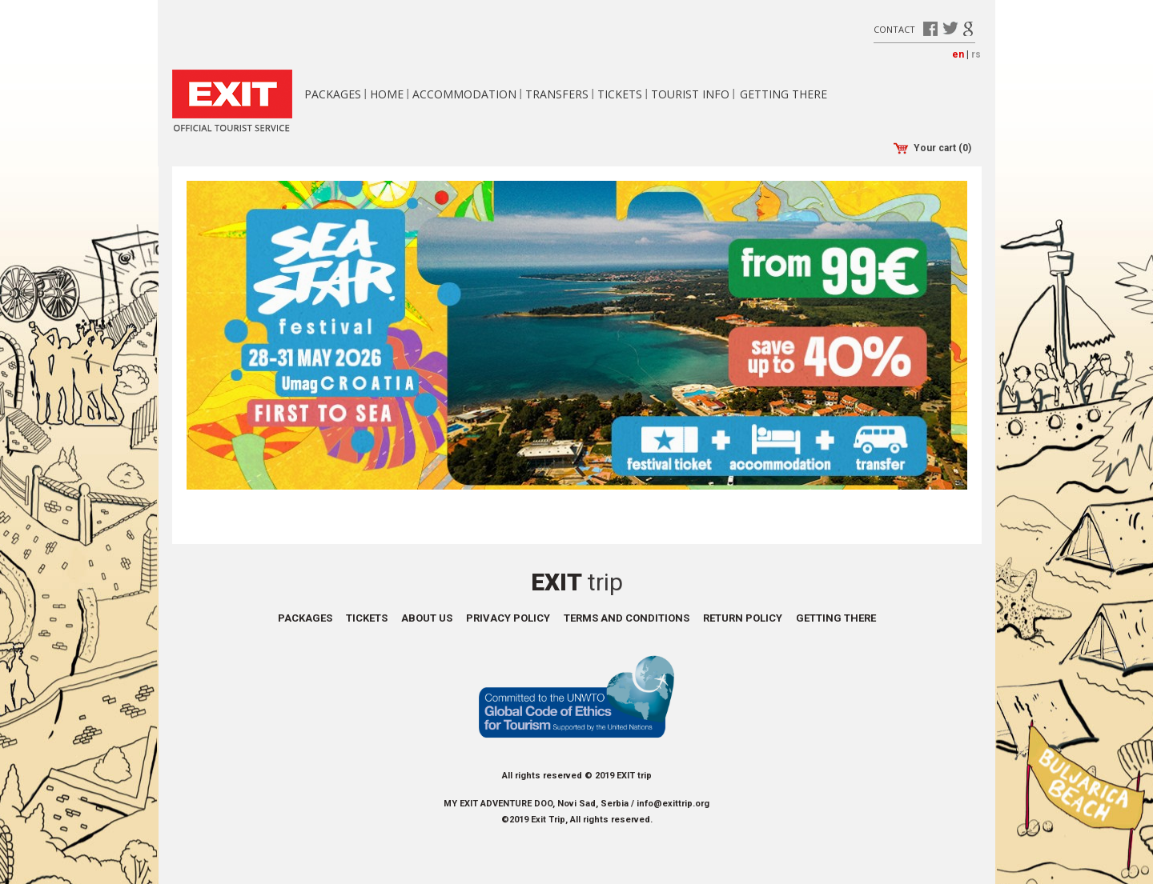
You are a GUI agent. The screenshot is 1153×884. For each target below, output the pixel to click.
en (958, 54)
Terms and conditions (626, 618)
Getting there (783, 94)
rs (976, 54)
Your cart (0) (932, 148)
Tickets (619, 94)
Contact (894, 28)
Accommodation (464, 94)
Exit (577, 582)
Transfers (557, 94)
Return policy (742, 618)
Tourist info (690, 94)
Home (387, 94)
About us (426, 618)
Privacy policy (508, 618)
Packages (332, 94)
